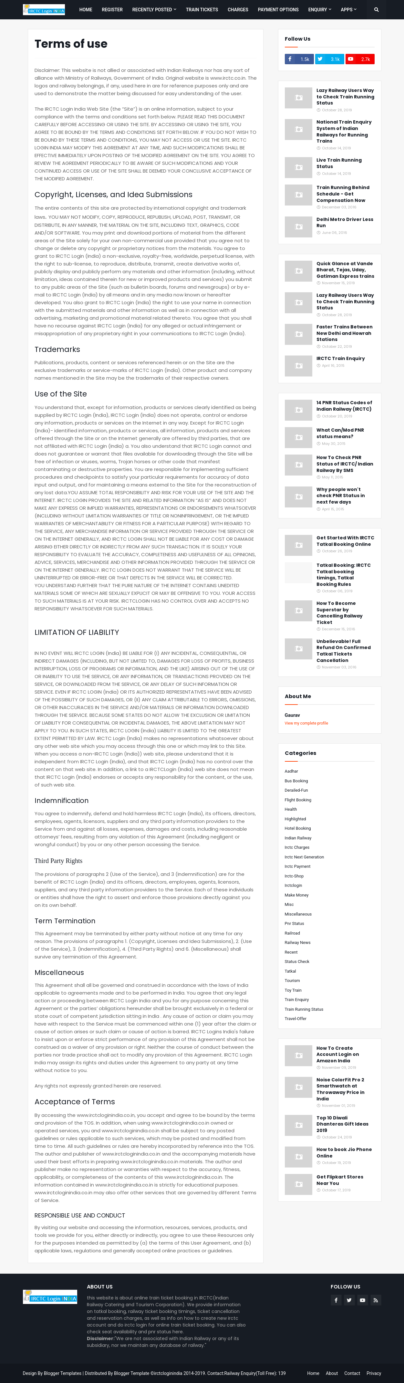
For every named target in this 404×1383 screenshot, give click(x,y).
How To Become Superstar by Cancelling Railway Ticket (339, 613)
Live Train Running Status (339, 163)
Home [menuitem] (85, 9)
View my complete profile (306, 723)
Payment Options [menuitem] (278, 9)
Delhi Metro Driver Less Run (344, 222)
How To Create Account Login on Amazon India (337, 1054)
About (332, 1373)
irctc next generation (304, 857)
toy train (293, 990)
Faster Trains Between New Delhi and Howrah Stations (344, 333)
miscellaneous (298, 914)
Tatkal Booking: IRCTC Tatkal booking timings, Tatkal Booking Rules (343, 574)
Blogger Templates (63, 1373)
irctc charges (297, 847)
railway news (298, 942)
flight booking (298, 799)
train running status (304, 1009)
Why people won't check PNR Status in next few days (340, 495)
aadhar (291, 771)
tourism (292, 980)
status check (297, 961)
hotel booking (298, 828)
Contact (352, 1373)
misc (289, 904)
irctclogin (293, 885)
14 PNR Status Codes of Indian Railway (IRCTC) (344, 406)
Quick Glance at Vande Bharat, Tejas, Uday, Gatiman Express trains (345, 270)
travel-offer (295, 1018)
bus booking (296, 780)
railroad (292, 933)
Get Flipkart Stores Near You (339, 1180)
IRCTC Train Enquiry (340, 359)
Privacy (374, 1373)
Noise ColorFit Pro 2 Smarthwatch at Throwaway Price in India (340, 1089)
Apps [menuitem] (347, 9)
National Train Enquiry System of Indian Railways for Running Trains (344, 131)
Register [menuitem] (112, 9)
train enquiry (297, 999)
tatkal (290, 971)
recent (291, 952)
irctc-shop (294, 876)
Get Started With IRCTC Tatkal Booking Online (345, 541)
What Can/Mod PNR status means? (340, 433)
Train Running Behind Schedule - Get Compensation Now (342, 194)
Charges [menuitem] (238, 9)
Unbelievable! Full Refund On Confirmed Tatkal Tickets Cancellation (343, 651)
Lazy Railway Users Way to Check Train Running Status (345, 96)
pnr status (294, 923)
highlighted (295, 819)
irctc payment (298, 866)
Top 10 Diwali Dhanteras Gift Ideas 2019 (342, 1124)
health (291, 809)
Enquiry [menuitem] (317, 9)
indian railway (298, 838)
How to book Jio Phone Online (344, 1153)
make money (297, 895)
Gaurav (292, 715)
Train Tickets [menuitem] (202, 9)
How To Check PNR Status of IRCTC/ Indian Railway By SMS (344, 464)
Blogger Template (131, 1373)
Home (313, 1373)
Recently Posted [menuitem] (152, 9)
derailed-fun (296, 790)
